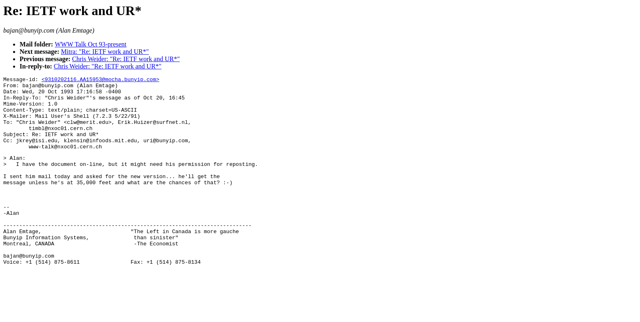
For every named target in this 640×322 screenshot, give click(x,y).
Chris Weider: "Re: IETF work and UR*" (126, 58)
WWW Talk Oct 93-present (91, 44)
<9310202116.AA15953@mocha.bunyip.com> (101, 80)
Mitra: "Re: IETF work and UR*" (105, 51)
